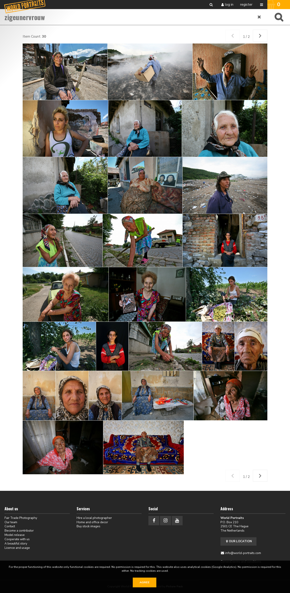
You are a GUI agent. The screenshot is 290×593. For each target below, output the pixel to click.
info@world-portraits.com (243, 553)
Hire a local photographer (94, 518)
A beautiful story (16, 543)
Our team (11, 522)
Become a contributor (19, 530)
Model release (15, 535)
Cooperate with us (17, 539)
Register (246, 4)
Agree (145, 582)
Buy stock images (88, 526)
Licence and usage (17, 548)
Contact (10, 526)
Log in (229, 4)
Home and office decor (92, 522)
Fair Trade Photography (21, 518)
